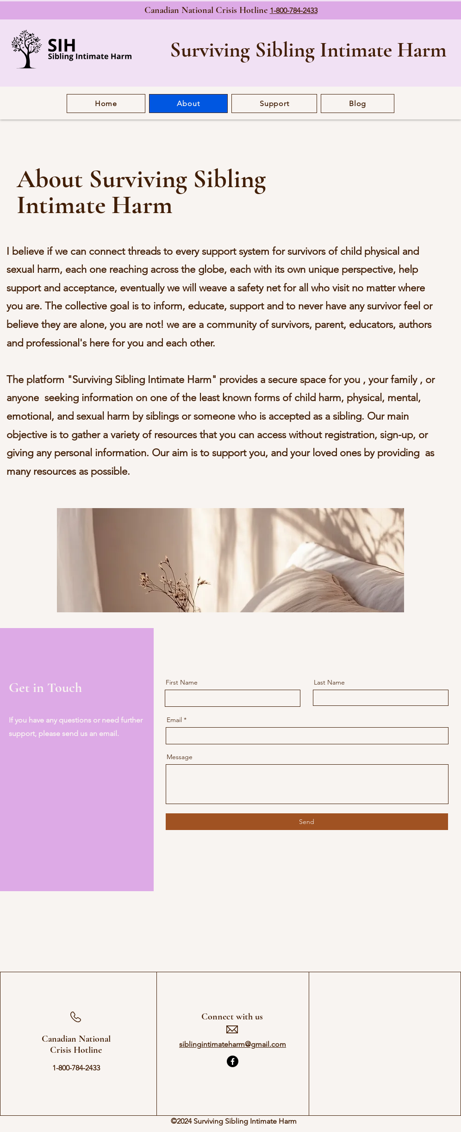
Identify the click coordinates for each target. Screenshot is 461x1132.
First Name (182, 682)
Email (174, 720)
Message (180, 757)
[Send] (307, 821)
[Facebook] (232, 1061)
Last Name (329, 682)
